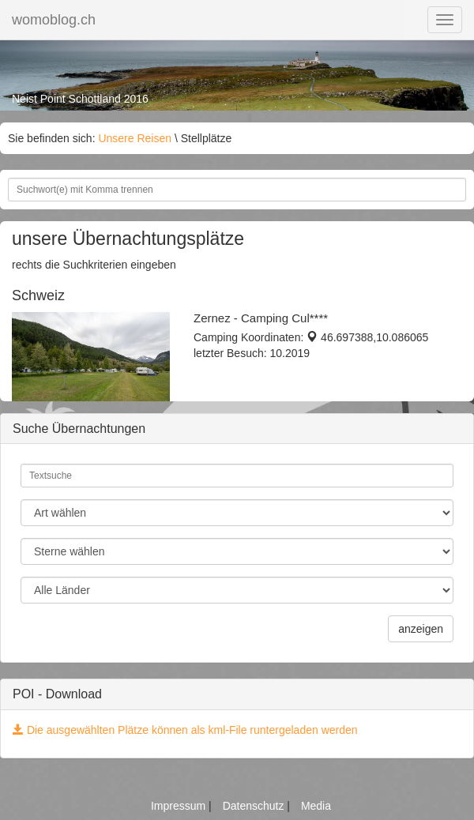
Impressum (180, 805)
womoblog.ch (54, 20)
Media (316, 805)
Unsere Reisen (134, 138)
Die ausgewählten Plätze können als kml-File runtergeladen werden (185, 730)
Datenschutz (255, 805)
